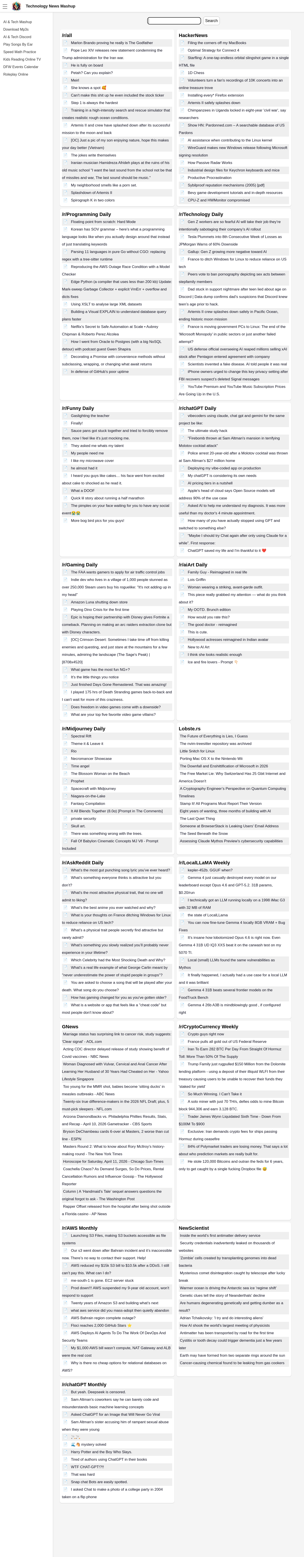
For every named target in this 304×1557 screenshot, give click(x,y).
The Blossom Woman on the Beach (100, 774)
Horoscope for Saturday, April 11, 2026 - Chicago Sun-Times (113, 1161)
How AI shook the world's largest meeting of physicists (225, 1325)
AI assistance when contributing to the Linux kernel (230, 140)
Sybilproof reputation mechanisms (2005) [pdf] (226, 185)
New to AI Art (198, 647)
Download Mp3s (16, 29)
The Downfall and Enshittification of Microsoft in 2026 (224, 766)
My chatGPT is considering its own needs (222, 476)
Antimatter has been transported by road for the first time (227, 1333)
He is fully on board (87, 65)
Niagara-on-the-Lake (88, 796)
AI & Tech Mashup (17, 22)
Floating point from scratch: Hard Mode (103, 222)
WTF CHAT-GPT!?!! (87, 1467)
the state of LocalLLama (208, 915)
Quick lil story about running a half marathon (107, 498)
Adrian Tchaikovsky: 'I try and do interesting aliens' (221, 1318)
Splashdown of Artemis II (91, 193)
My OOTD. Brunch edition (209, 610)
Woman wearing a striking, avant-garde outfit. (225, 587)
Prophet (77, 781)
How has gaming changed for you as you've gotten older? (118, 997)
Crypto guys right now (206, 1034)
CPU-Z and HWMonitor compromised (219, 200)
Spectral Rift (81, 736)
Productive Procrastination (209, 178)
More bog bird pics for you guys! (97, 521)
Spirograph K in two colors (93, 200)
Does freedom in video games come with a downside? (116, 707)
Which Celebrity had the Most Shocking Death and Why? (118, 960)
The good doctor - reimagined (212, 625)
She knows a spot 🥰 (88, 88)
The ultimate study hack (208, 431)
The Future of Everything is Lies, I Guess (214, 736)
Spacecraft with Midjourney (93, 789)
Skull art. (78, 826)
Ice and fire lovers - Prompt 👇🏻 (213, 662)
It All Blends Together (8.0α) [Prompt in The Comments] (117, 811)
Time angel (80, 766)
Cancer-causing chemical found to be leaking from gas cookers (232, 1363)
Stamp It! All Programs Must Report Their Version (221, 804)
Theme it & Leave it (87, 744)
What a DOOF (83, 491)
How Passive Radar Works (210, 163)
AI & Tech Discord (17, 37)
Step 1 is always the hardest (94, 103)
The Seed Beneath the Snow (204, 834)
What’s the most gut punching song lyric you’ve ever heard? (120, 870)
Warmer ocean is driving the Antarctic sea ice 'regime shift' (228, 1288)
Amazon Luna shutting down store (99, 602)
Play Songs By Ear (18, 44)
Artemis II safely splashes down (214, 103)
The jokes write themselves (93, 155)
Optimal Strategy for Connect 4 (213, 50)
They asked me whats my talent (97, 446)
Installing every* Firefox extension (216, 95)
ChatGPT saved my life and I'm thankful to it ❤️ (227, 551)
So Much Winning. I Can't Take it (215, 1094)
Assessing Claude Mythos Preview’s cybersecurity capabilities (231, 841)
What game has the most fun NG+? (100, 670)
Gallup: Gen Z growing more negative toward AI (227, 252)
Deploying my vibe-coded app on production (224, 468)
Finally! (77, 423)
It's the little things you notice (95, 677)
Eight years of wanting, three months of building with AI (225, 811)
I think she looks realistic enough (215, 655)
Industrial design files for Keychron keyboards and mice (234, 170)
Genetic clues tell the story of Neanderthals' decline (222, 1295)
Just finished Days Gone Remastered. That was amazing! (118, 685)
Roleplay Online (15, 74)
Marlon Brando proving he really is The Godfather (112, 43)
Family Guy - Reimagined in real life (217, 572)
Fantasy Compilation (88, 804)
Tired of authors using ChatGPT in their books (109, 1459)
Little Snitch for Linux (197, 751)
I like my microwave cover (92, 461)
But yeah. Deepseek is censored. (98, 1392)
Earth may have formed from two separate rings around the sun (232, 1355)
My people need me (87, 453)
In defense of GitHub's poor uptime (100, 372)
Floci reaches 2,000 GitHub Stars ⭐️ (101, 1325)
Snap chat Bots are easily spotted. (99, 1482)
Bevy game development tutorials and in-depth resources (235, 193)
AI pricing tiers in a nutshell (210, 483)
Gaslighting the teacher (90, 416)
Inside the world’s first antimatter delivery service (220, 1235)
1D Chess (196, 73)
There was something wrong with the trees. (106, 834)
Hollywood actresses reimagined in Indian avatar (228, 640)
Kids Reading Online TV (22, 59)
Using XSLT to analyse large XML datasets (106, 304)
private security (83, 819)
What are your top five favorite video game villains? (113, 714)
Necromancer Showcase (91, 759)
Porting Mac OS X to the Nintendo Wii (211, 759)
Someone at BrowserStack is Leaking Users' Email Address (229, 826)
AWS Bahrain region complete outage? (103, 1318)
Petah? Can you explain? (92, 73)
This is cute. (198, 632)
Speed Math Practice (19, 52)
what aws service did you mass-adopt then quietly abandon (120, 1310)
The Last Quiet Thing (197, 819)
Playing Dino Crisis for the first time (100, 610)
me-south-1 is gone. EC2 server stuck (102, 1280)
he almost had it (84, 468)
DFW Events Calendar (20, 67)
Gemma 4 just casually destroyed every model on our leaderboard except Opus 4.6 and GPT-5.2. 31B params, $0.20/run (227, 885)
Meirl (75, 80)
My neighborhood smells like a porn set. (104, 185)
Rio (74, 751)
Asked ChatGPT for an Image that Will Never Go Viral (115, 1414)
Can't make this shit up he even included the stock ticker (117, 95)
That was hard (83, 1474)
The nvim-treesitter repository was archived (216, 744)
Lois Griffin (197, 580)
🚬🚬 (75, 1437)
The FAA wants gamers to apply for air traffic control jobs (118, 572)
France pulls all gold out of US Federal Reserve (227, 1042)
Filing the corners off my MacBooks (217, 43)
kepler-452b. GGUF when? (210, 870)
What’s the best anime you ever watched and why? (113, 908)
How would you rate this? (209, 617)
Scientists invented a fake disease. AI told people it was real (237, 364)
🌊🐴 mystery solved (88, 1444)
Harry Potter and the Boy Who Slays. (101, 1452)
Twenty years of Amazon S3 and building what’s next (115, 1303)
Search (211, 21)
